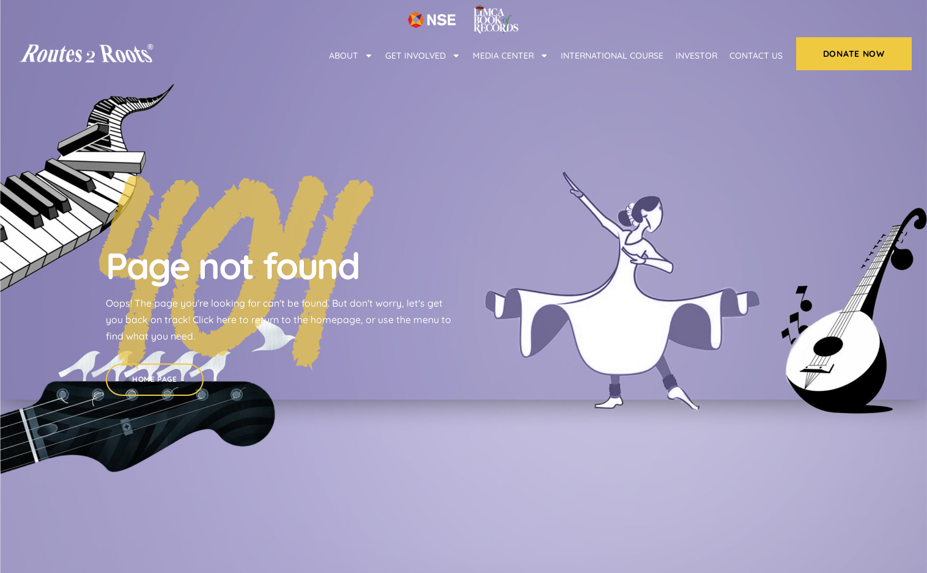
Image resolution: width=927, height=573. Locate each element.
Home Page (154, 371)
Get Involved (422, 55)
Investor (696, 55)
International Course (612, 55)
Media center (510, 55)
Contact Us (756, 55)
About (351, 55)
